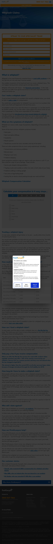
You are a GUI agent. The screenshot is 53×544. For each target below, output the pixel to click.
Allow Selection (26, 285)
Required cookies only (18, 285)
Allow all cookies (34, 285)
